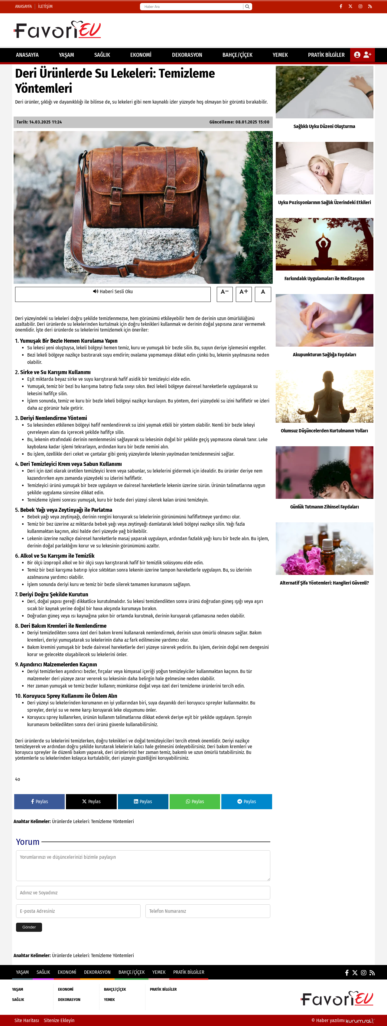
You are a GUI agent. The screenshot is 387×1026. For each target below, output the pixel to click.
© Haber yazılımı (343, 1020)
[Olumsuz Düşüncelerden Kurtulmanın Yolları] (324, 406)
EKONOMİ (140, 55)
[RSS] (370, 6)
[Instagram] (360, 6)
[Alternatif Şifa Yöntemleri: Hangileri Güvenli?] (324, 558)
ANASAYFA (27, 55)
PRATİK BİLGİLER (326, 55)
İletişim (45, 6)
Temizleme (101, 821)
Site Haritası (27, 1020)
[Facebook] (341, 6)
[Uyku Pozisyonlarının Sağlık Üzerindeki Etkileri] (324, 178)
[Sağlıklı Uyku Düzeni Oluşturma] (324, 102)
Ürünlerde (62, 821)
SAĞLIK (102, 55)
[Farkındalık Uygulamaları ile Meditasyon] (324, 254)
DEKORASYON (187, 55)
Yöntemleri (123, 821)
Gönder (29, 927)
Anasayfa (23, 6)
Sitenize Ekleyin (59, 1020)
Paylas (39, 801)
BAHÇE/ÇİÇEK (237, 55)
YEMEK (280, 55)
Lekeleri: (81, 821)
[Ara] (247, 6)
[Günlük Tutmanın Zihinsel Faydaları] (324, 482)
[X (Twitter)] (350, 6)
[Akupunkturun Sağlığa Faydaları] (324, 330)
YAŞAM (66, 55)
